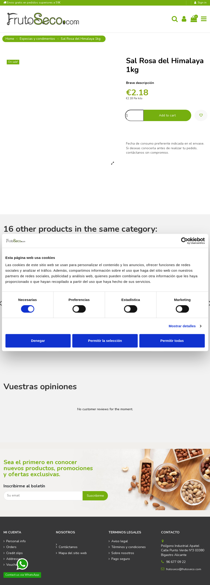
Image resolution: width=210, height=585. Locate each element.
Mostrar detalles (182, 326)
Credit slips (14, 553)
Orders (11, 547)
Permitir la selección (105, 341)
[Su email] (43, 495)
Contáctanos (68, 547)
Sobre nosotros (122, 553)
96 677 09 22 (176, 562)
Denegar (38, 341)
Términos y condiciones (128, 547)
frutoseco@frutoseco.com (183, 569)
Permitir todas (172, 341)
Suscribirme (95, 495)
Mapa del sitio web (73, 553)
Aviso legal (119, 541)
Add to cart (167, 115)
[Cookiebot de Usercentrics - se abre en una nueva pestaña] (184, 240)
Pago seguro (120, 559)
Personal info (16, 541)
